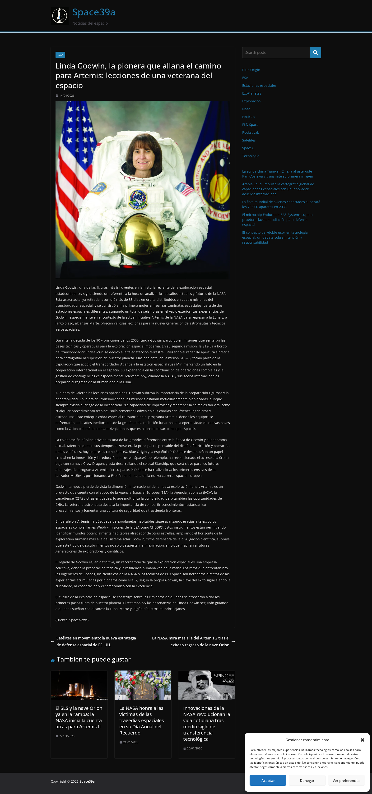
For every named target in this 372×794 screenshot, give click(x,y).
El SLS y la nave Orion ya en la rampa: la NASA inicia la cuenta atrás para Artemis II (79, 717)
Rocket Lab (250, 132)
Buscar (315, 52)
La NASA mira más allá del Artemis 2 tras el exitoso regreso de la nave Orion (193, 641)
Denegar (307, 780)
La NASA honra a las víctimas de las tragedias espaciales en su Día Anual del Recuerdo (141, 720)
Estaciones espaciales (259, 85)
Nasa (60, 54)
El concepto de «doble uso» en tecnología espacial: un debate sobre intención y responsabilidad (275, 237)
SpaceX (248, 148)
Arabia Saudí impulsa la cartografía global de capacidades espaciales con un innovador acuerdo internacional (278, 189)
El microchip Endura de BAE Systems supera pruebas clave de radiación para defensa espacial (277, 219)
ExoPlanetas (251, 93)
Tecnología (250, 156)
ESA (245, 77)
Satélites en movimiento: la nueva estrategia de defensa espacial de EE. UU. (93, 641)
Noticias (248, 116)
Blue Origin (251, 70)
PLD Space (250, 124)
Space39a (94, 11)
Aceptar (268, 780)
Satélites (249, 140)
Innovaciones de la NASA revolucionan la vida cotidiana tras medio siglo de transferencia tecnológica (206, 723)
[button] (362, 740)
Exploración (251, 101)
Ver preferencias (346, 780)
